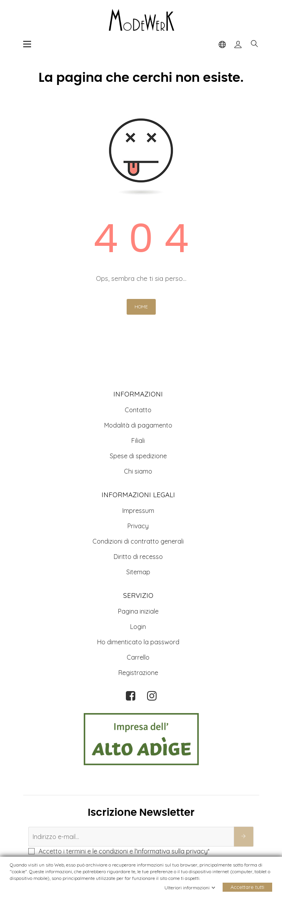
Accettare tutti (247, 887)
